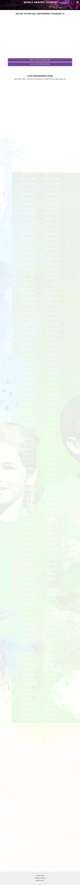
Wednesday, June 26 (51, 459)
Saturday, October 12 (51, 244)
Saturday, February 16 (28, 754)
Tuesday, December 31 (28, 84)
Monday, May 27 (51, 524)
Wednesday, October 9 (28, 254)
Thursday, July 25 (52, 404)
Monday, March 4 (28, 714)
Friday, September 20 (28, 294)
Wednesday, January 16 (51, 829)
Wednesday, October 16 (28, 239)
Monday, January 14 (28, 834)
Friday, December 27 (51, 89)
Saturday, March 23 (51, 664)
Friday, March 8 (28, 704)
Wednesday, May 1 (52, 579)
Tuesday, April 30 (28, 584)
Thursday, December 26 (28, 94)
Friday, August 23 (28, 354)
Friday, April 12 (52, 619)
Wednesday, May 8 (52, 564)
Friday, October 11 (28, 249)
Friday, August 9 (28, 374)
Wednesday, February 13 (52, 759)
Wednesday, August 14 (51, 364)
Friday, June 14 (52, 484)
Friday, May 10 (51, 559)
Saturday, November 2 (51, 199)
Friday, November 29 (28, 149)
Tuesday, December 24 (28, 99)
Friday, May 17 (51, 544)
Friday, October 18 (28, 234)
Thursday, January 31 (28, 794)
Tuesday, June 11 (28, 494)
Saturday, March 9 (51, 699)
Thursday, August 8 (51, 374)
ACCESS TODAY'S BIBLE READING (40, 64)
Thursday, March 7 (51, 704)
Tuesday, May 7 (28, 569)
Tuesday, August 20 (51, 359)
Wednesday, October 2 (28, 269)
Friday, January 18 (52, 824)
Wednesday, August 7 (28, 379)
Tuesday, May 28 (28, 524)
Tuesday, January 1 (51, 864)
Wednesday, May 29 (51, 519)
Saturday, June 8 (28, 499)
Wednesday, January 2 (28, 864)
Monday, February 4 (28, 784)
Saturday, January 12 (28, 839)
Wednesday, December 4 (28, 139)
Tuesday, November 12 (51, 179)
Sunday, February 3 (51, 784)
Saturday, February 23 (51, 734)
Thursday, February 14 (28, 759)
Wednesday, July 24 (28, 409)
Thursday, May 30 (28, 519)
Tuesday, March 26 (28, 659)
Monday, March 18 (28, 679)
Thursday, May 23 (28, 534)
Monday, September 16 (28, 304)
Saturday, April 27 (28, 589)
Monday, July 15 (28, 429)
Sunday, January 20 (51, 819)
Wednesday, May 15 (51, 549)
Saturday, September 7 (51, 319)
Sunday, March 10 (28, 699)
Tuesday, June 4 (28, 509)
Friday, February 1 (52, 789)
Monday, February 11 (52, 764)
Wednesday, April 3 (51, 639)
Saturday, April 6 (28, 634)
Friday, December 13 (28, 119)
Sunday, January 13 (51, 834)
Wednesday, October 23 (28, 224)
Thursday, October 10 (51, 249)
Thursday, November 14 (52, 174)
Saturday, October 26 (51, 214)
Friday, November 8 (28, 189)
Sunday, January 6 (28, 854)
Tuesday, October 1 (51, 269)
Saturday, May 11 (28, 559)
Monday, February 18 (28, 749)
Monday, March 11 (52, 694)
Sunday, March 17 (52, 679)
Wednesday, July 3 (52, 444)
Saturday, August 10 (52, 369)
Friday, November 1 (28, 204)
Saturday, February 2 (28, 789)
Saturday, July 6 (28, 439)
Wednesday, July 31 (28, 394)
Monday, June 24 (51, 464)
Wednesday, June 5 (52, 504)
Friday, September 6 (28, 324)
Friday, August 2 (28, 389)
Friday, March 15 (51, 684)
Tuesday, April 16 (28, 614)
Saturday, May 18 (28, 544)
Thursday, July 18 (52, 419)
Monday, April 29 (51, 584)
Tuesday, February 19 (52, 744)
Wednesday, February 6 (28, 779)
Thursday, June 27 (28, 459)
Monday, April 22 (51, 599)
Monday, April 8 (51, 629)
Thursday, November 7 (51, 189)
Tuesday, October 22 (52, 224)
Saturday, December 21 (28, 104)
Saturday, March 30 (28, 649)
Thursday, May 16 (28, 549)
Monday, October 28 (28, 214)
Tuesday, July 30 (51, 394)
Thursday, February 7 (52, 774)
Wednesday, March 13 (52, 689)
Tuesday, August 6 (52, 379)
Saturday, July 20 (52, 414)
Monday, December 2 (28, 144)
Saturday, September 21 (52, 289)
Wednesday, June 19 (51, 474)
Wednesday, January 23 (28, 814)
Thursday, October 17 (51, 234)
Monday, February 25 (52, 729)
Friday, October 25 (28, 219)
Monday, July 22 (28, 414)
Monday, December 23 (51, 99)
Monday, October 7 (28, 259)
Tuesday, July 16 (51, 424)
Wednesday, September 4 (28, 329)
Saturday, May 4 (28, 574)
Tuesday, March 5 (52, 709)
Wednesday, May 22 (51, 534)
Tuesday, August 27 (51, 344)
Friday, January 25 (28, 809)
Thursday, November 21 (52, 159)
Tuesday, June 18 (28, 479)
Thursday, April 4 (28, 639)
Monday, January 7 (51, 849)
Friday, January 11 (52, 839)
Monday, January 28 (51, 799)
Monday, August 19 (28, 364)
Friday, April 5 (51, 634)
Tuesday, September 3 (51, 329)
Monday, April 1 (51, 644)
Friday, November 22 (28, 159)
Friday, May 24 (51, 529)
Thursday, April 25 (28, 594)
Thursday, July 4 (28, 444)
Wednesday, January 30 (51, 794)
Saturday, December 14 (51, 114)
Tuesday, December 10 (51, 124)
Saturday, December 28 (28, 89)
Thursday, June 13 (28, 489)
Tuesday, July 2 (28, 449)
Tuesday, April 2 (28, 644)
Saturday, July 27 (52, 399)
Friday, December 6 (28, 134)
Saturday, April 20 (28, 604)
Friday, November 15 (28, 174)
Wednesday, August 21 (28, 359)
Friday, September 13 (28, 309)
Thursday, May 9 (28, 564)
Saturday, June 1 (28, 514)
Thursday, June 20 (28, 474)
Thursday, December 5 (51, 134)
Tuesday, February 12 (28, 764)
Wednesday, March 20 (28, 674)
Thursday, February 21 (51, 739)
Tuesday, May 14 (28, 554)
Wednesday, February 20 (28, 744)
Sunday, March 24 (28, 664)
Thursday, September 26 (52, 279)
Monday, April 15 (51, 614)
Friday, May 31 (51, 514)
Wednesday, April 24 (51, 594)
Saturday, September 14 (52, 304)
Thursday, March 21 (51, 669)
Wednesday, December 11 (28, 124)
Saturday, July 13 (52, 429)
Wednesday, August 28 (28, 344)
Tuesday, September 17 (51, 299)
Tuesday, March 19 (52, 674)
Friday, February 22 (28, 739)
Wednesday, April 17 (51, 609)
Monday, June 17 (51, 479)
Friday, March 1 (52, 719)
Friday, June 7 (51, 499)
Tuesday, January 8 (28, 849)
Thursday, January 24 (52, 809)
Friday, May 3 (52, 574)
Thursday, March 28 (28, 654)
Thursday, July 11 (52, 434)
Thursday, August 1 (51, 389)
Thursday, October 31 (51, 204)
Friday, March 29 (51, 649)
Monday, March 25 (52, 659)
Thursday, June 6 (28, 504)
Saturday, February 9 (52, 769)
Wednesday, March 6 (28, 709)
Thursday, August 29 (52, 339)
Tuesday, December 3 (52, 139)
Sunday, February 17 (52, 749)
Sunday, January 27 (28, 804)
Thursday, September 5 (52, 324)
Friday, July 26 (28, 404)
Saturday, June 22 (28, 469)
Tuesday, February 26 (28, 729)
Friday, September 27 (28, 279)
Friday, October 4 (28, 264)
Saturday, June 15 (28, 484)
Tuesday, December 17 (51, 109)
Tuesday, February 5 (51, 779)
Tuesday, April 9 (28, 629)
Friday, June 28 (52, 454)
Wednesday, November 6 (28, 194)
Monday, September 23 (28, 289)
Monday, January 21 (28, 819)
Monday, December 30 (51, 84)
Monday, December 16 (28, 114)
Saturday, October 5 (52, 259)
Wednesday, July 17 (28, 424)
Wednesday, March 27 (52, 654)
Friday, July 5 (51, 439)
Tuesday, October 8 (51, 254)
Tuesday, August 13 (28, 369)
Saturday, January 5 (52, 854)
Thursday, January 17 (28, 829)
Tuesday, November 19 (51, 164)
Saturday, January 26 (52, 804)
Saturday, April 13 (28, 619)
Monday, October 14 (28, 244)
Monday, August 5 (28, 384)
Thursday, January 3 (52, 859)
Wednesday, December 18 (28, 109)
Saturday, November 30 (52, 144)
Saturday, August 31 (52, 334)
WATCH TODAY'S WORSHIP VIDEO (40, 60)
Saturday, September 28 (52, 274)
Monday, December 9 (28, 129)
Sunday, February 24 (28, 734)
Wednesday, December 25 (51, 94)
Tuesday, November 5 (52, 194)
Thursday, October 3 (52, 264)
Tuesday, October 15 (52, 239)
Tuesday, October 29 (52, 209)
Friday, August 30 (28, 339)
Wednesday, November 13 (28, 179)
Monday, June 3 (52, 509)
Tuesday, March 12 (28, 694)
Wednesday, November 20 (28, 164)
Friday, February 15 (51, 754)
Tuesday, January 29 (28, 799)
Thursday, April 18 (28, 609)
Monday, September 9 (28, 319)
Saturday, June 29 (28, 454)
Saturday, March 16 (28, 684)
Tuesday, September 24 (51, 284)
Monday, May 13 (51, 554)
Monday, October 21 (28, 229)
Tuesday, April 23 (28, 599)
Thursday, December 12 (52, 119)
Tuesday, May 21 (28, 539)
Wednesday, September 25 (28, 284)
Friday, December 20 (51, 104)
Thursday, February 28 (28, 724)
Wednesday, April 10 (51, 624)
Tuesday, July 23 (51, 409)
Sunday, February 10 (28, 769)
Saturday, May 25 (28, 529)
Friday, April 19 (52, 604)
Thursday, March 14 (28, 689)
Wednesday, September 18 (28, 299)
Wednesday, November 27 (28, 154)
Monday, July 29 (28, 399)
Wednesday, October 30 (28, 209)
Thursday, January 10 (28, 844)
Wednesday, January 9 (51, 844)
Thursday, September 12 (52, 309)
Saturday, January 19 (28, 824)
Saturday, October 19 (51, 229)
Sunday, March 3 (51, 714)
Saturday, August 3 (51, 384)
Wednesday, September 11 (28, 314)
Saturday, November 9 (51, 184)
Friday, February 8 (28, 774)
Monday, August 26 (28, 349)
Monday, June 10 (51, 494)
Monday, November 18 (28, 169)
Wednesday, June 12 (51, 489)
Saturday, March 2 (28, 719)
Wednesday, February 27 (52, 724)
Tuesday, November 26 (51, 154)
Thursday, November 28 (52, 149)
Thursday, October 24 (51, 219)
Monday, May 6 (52, 569)
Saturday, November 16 (52, 169)
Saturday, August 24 (52, 349)
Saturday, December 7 (51, 129)
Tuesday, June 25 (28, 464)
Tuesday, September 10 (51, 314)
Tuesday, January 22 (51, 814)
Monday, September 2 (28, 334)
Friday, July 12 (28, 434)
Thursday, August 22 (52, 354)
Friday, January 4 (28, 859)
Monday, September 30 (28, 274)
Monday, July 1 (52, 449)
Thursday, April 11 (28, 624)
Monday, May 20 (51, 539)
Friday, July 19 (28, 419)
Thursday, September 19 (52, 294)
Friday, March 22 (28, 669)
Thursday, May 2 (28, 579)
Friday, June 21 (52, 469)
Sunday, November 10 (28, 184)
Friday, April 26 (52, 589)
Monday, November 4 (28, 199)
